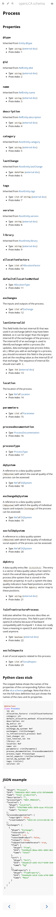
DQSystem (26, 482)
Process (11, 13)
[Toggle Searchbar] (12, 3)
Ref (15, 394)
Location (25, 394)
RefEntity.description (30, 117)
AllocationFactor (31, 265)
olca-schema (16, 690)
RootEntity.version (29, 216)
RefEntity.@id (26, 67)
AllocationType (22, 284)
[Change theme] (8, 3)
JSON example (15, 779)
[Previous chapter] (9, 906)
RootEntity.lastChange (30, 166)
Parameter (28, 413)
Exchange (28, 309)
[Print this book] (52, 3)
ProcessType (21, 451)
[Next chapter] (46, 906)
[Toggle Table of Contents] (3, 3)
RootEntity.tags (27, 191)
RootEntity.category (29, 141)
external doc (30, 48)
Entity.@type (25, 43)
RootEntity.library (28, 240)
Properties (11, 26)
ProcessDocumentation (26, 432)
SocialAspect (29, 661)
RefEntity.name (27, 92)
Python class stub (17, 677)
